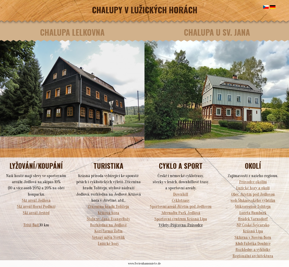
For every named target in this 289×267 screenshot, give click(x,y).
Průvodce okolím (253, 182)
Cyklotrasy (181, 200)
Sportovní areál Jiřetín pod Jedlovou (181, 206)
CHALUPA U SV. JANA (217, 32)
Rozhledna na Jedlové (108, 225)
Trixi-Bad (31, 225)
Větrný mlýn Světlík (108, 237)
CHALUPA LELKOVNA (72, 32)
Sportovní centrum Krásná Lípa (180, 219)
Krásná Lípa (253, 231)
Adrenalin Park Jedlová (180, 213)
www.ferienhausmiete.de (144, 263)
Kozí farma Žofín (108, 231)
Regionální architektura (253, 256)
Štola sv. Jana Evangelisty (108, 219)
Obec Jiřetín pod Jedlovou (253, 194)
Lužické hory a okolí (253, 188)
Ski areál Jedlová (36, 200)
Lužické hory (108, 243)
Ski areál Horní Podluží (36, 206)
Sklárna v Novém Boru (253, 237)
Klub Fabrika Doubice (252, 243)
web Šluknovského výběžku (253, 200)
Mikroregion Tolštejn (253, 206)
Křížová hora (108, 213)
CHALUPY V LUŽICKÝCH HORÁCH (144, 10)
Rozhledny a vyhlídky (252, 249)
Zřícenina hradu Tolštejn (108, 206)
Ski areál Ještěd (36, 213)
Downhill (180, 194)
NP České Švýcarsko (253, 225)
